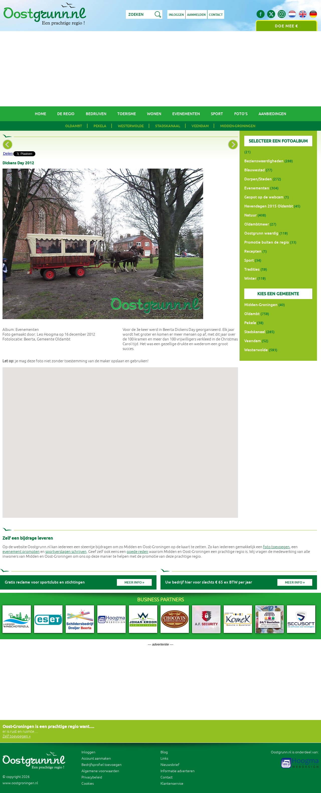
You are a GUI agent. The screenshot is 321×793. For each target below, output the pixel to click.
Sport (217, 113)
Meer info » (134, 582)
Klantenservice (171, 783)
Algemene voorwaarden (100, 771)
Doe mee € (286, 26)
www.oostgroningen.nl (20, 783)
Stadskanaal (167, 126)
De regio (65, 113)
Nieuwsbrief (169, 765)
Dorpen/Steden (258, 179)
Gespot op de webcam (263, 197)
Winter (250, 278)
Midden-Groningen (237, 126)
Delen (8, 153)
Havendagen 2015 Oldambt (268, 206)
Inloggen (176, 15)
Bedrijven (96, 113)
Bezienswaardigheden (263, 161)
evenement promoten (21, 551)
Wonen (154, 113)
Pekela (100, 126)
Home (40, 113)
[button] (120, 438)
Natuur (250, 215)
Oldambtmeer (256, 224)
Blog (164, 752)
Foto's (241, 113)
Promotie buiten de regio (266, 242)
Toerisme (126, 113)
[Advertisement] (160, 69)
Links (164, 758)
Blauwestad (254, 170)
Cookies (88, 783)
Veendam (200, 126)
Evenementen (186, 113)
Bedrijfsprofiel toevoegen (102, 765)
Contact (216, 15)
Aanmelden (196, 15)
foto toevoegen (276, 547)
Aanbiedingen (272, 113)
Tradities (252, 269)
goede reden (137, 551)
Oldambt (73, 126)
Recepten (252, 251)
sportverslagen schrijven (66, 551)
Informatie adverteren (177, 771)
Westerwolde (131, 126)
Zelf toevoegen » (17, 736)
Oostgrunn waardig (261, 233)
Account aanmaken (96, 758)
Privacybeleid (92, 777)
